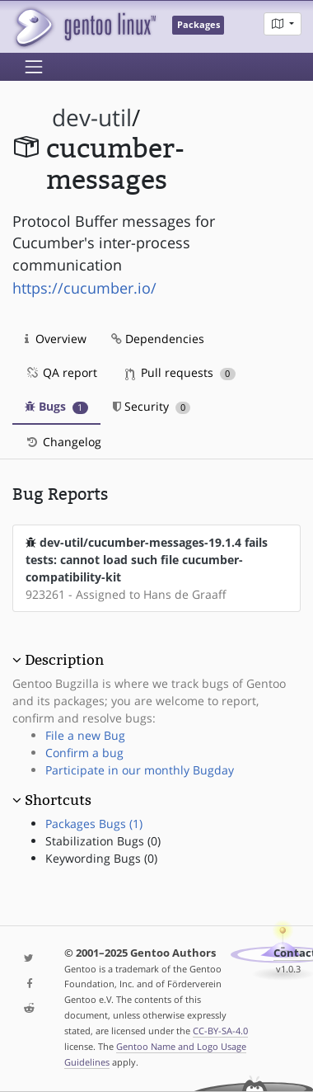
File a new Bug (85, 735)
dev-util (92, 117)
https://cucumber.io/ (84, 288)
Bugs (56, 406)
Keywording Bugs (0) (101, 858)
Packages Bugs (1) (93, 823)
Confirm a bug (84, 752)
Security (152, 406)
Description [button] (64, 660)
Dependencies (157, 338)
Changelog (63, 442)
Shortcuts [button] (58, 800)
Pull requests (180, 372)
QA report (61, 372)
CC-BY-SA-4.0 (220, 1030)
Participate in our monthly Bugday (139, 770)
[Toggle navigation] (33, 67)
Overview (55, 338)
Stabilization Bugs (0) (103, 841)
